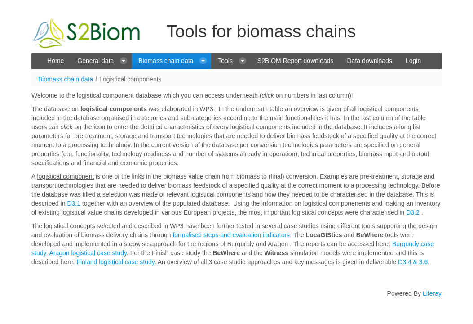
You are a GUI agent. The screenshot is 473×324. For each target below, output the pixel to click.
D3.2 (412, 212)
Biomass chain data (65, 79)
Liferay (432, 293)
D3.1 (73, 203)
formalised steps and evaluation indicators (231, 234)
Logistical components (130, 79)
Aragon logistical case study (88, 252)
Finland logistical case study (115, 262)
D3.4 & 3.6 (412, 262)
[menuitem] (55, 61)
